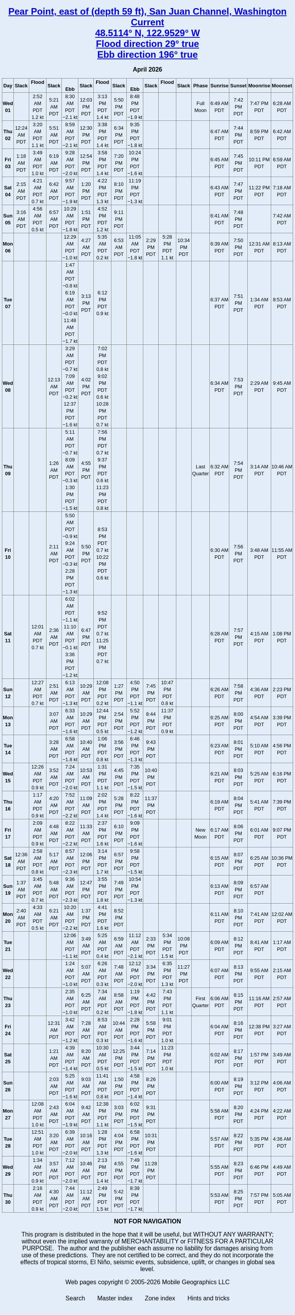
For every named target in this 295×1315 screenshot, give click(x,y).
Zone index (160, 1298)
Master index (115, 1298)
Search (75, 1298)
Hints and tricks (208, 1298)
